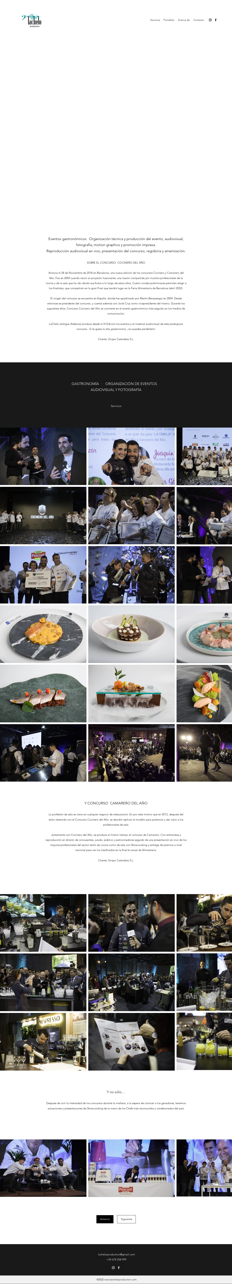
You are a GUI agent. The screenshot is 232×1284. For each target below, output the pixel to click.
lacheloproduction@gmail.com (116, 1254)
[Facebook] (216, 20)
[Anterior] (104, 1219)
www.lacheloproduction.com (120, 1279)
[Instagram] (210, 20)
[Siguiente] (126, 1219)
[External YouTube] (116, 87)
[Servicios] (116, 406)
